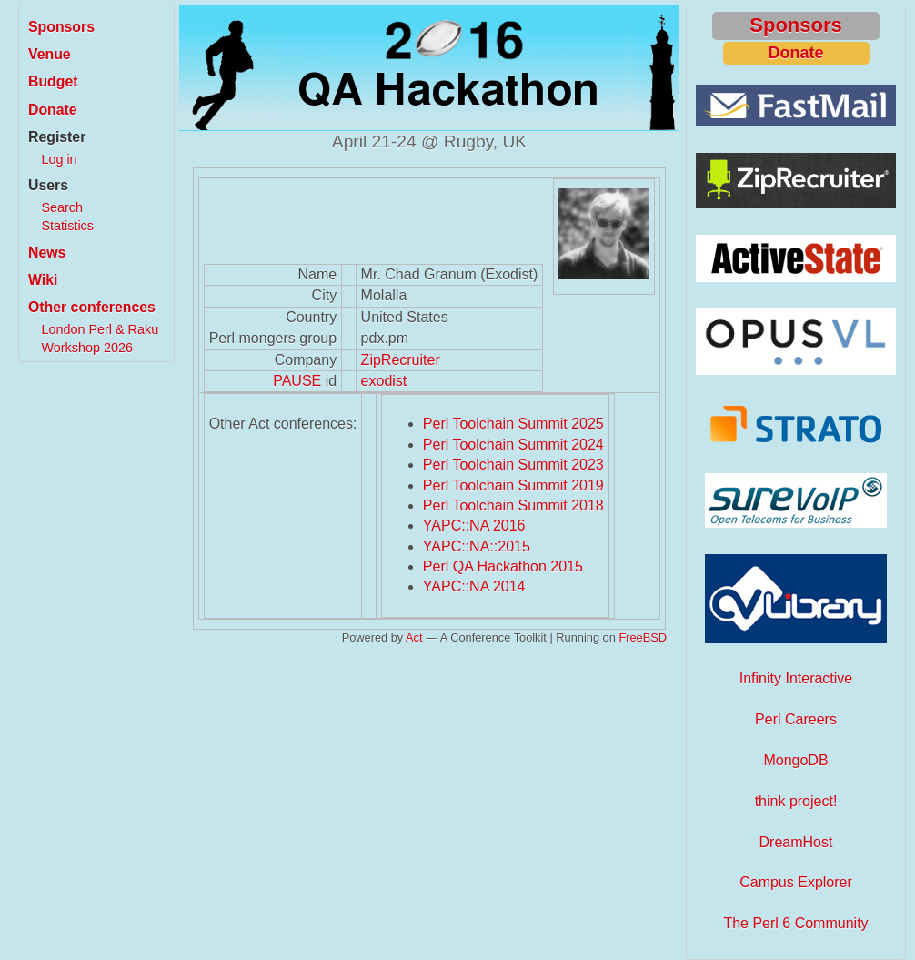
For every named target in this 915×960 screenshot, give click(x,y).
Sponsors (61, 27)
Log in (58, 159)
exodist (384, 381)
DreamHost (796, 842)
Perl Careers (796, 719)
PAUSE (297, 381)
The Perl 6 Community (795, 923)
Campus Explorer (795, 882)
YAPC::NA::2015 (476, 546)
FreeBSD (642, 637)
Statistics (67, 225)
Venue (49, 54)
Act (414, 637)
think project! (796, 801)
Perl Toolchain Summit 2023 (513, 464)
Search (62, 207)
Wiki (42, 280)
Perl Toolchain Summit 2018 (513, 505)
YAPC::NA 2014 (474, 586)
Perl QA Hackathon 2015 (503, 566)
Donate (52, 109)
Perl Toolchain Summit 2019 (513, 485)
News (46, 252)
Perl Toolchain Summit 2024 (513, 444)
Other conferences (92, 307)
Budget (53, 81)
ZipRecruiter (400, 360)
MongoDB (795, 760)
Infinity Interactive (796, 678)
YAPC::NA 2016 (474, 525)
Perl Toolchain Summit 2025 (513, 423)
